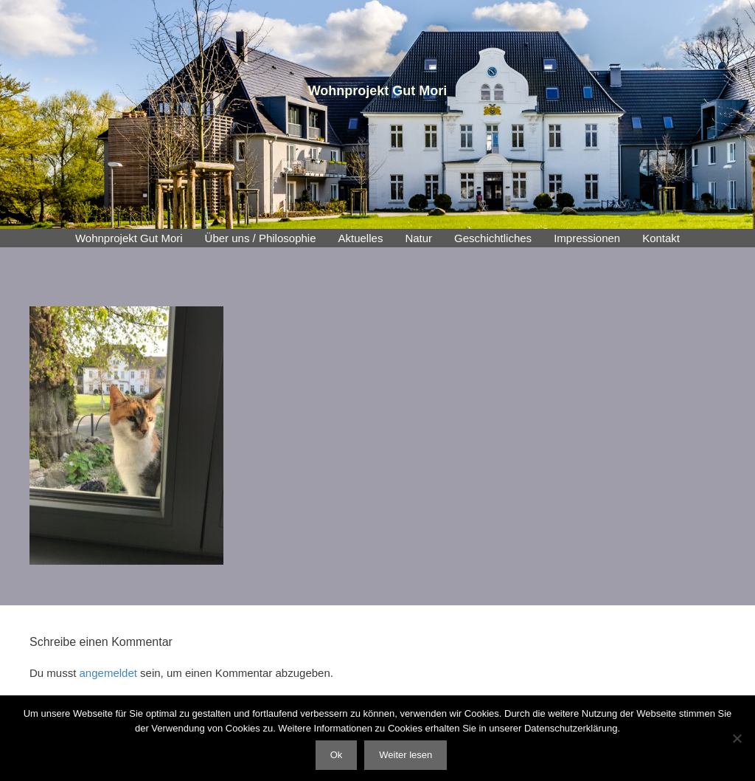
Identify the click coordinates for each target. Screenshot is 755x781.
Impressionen (587, 238)
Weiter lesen (405, 754)
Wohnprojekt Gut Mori (129, 238)
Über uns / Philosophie (260, 238)
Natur (418, 238)
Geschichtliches (493, 238)
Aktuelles (360, 238)
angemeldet (108, 673)
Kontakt (661, 238)
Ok (336, 754)
